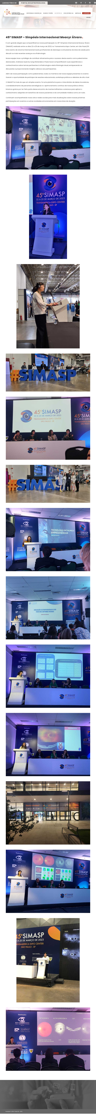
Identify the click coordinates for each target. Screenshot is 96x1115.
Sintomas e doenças (33, 13)
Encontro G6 (68, 13)
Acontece (58, 13)
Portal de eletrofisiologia (33, 3)
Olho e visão (48, 13)
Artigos (78, 13)
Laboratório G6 (9, 3)
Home (88, 17)
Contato (86, 13)
